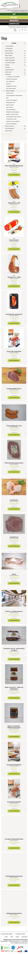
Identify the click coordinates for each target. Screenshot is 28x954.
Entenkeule (14, 500)
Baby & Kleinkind (8, 50)
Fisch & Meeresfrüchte (11, 88)
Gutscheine (7, 67)
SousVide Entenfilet (14, 802)
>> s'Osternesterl (8, 48)
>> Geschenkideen (9, 46)
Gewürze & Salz (9, 93)
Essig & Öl (8, 83)
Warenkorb (22, 29)
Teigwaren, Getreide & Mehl (12, 114)
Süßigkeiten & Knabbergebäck (12, 112)
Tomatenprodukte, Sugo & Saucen (13, 116)
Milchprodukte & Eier (10, 102)
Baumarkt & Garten (9, 53)
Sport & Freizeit (8, 130)
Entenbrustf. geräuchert (14, 314)
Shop (14, 14)
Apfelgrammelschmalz (14, 913)
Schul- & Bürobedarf (9, 128)
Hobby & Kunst (8, 72)
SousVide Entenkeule (14, 765)
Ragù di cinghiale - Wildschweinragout (14, 726)
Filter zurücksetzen (6, 134)
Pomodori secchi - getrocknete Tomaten (14, 649)
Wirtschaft (14, 17)
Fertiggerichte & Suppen (11, 86)
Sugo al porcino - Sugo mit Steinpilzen (14, 688)
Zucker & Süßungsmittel (11, 123)
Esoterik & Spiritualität (10, 60)
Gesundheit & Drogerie (10, 62)
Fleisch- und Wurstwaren (14, 611)
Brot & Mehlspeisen (10, 81)
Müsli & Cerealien (10, 104)
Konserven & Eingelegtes (11, 100)
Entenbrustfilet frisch (14, 388)
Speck (14, 574)
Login (19, 30)
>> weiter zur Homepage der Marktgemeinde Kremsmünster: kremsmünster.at (17, 11)
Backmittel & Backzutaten (11, 79)
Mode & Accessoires (9, 126)
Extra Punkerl (14, 240)
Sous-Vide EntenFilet (14, 351)
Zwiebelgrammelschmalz (14, 876)
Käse (7, 97)
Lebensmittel (8, 74)
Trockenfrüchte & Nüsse (11, 119)
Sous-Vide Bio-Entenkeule (14, 165)
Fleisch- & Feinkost (10, 90)
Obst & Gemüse (9, 107)
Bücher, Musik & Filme (10, 57)
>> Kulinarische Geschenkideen (13, 76)
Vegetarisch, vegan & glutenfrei (13, 121)
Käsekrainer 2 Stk (14, 203)
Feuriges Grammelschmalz (14, 839)
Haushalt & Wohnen (9, 69)
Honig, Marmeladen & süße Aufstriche (14, 95)
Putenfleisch (14, 537)
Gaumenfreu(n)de (14, 24)
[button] (15, 30)
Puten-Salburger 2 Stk (14, 426)
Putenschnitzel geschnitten (14, 463)
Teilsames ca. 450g (14, 277)
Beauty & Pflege (8, 55)
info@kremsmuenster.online (20, 942)
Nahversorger (14, 21)
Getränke (7, 65)
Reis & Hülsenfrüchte (10, 109)
